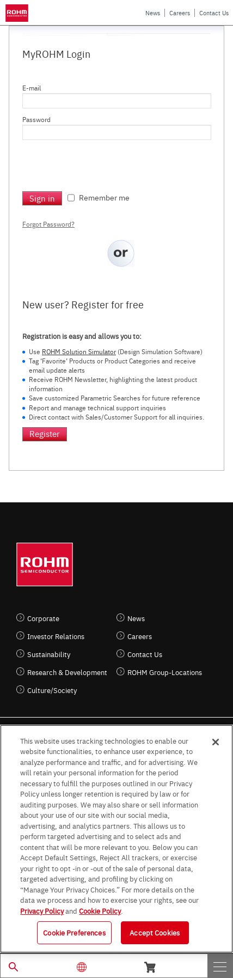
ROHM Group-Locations (164, 672)
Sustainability (48, 654)
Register (44, 433)
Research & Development (67, 672)
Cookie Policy (100, 910)
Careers (179, 13)
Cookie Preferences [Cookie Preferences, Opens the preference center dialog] (74, 932)
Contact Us (214, 13)
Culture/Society (52, 690)
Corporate (43, 618)
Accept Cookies (155, 932)
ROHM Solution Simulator (79, 351)
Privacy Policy (42, 910)
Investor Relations (55, 636)
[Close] (216, 742)
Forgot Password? (48, 224)
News (152, 13)
